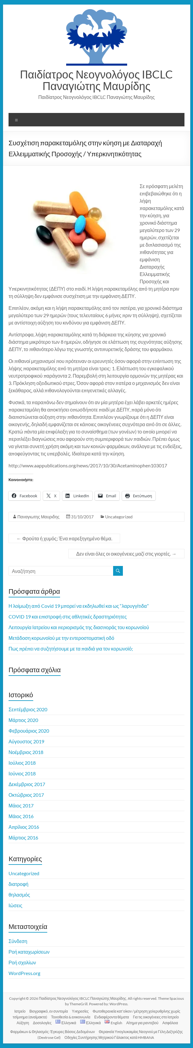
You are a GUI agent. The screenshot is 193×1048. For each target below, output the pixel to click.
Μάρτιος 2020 (23, 720)
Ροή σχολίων (22, 962)
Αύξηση (22, 1023)
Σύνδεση (18, 941)
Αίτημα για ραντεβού (142, 1023)
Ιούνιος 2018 (22, 773)
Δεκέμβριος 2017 (27, 784)
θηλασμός (19, 895)
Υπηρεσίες (80, 1011)
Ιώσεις (15, 905)
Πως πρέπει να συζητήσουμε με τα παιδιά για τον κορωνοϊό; (71, 648)
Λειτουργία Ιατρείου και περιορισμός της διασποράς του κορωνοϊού (79, 627)
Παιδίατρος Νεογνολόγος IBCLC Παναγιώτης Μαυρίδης (96, 79)
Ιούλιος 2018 (22, 763)
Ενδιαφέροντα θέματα (111, 1017)
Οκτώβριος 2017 (26, 795)
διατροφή (18, 884)
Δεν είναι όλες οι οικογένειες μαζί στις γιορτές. (126, 554)
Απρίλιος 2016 (24, 827)
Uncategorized (119, 516)
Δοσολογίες (42, 1023)
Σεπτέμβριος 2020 (28, 709)
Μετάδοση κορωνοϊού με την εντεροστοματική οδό (61, 638)
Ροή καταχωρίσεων (29, 952)
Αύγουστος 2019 (26, 741)
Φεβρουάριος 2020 (29, 731)
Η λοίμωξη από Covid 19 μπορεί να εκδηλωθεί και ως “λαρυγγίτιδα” (79, 606)
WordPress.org (24, 973)
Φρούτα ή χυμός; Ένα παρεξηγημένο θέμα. (64, 538)
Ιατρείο (20, 1011)
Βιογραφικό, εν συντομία (49, 1011)
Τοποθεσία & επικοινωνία (71, 1017)
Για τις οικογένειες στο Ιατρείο (156, 1017)
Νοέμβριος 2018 (26, 752)
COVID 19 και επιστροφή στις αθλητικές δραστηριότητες (68, 616)
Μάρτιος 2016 (23, 837)
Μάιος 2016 (21, 816)
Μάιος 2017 (21, 805)
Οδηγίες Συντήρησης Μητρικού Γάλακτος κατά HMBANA (109, 1037)
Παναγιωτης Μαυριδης (38, 516)
